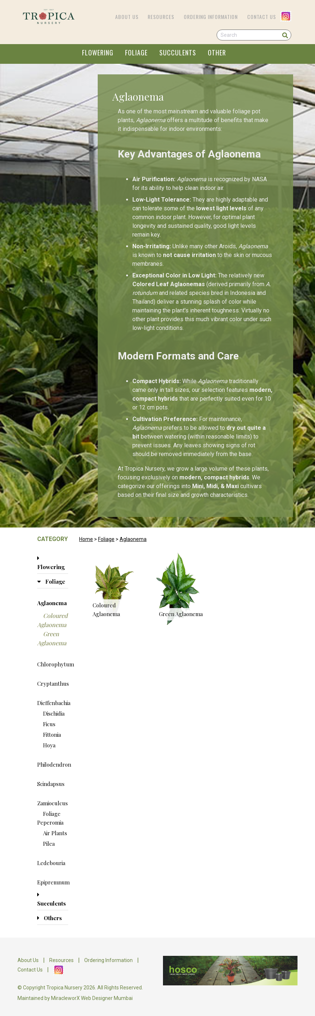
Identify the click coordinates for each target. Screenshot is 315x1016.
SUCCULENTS (177, 52)
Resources (161, 16)
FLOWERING (97, 52)
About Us (127, 16)
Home (86, 539)
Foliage (106, 539)
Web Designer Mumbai (107, 998)
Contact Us (261, 16)
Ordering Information (211, 16)
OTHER (217, 52)
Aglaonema (133, 539)
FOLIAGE (136, 52)
